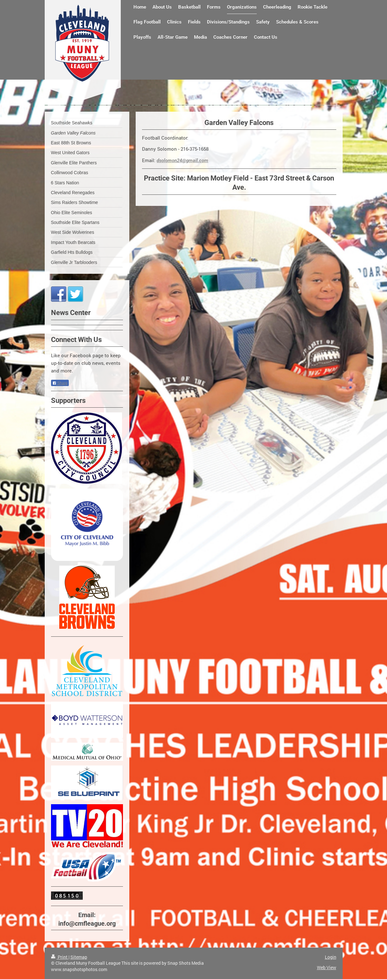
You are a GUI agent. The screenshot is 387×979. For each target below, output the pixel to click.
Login (330, 957)
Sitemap (78, 957)
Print (59, 957)
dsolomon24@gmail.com (182, 160)
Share (60, 383)
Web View (326, 967)
